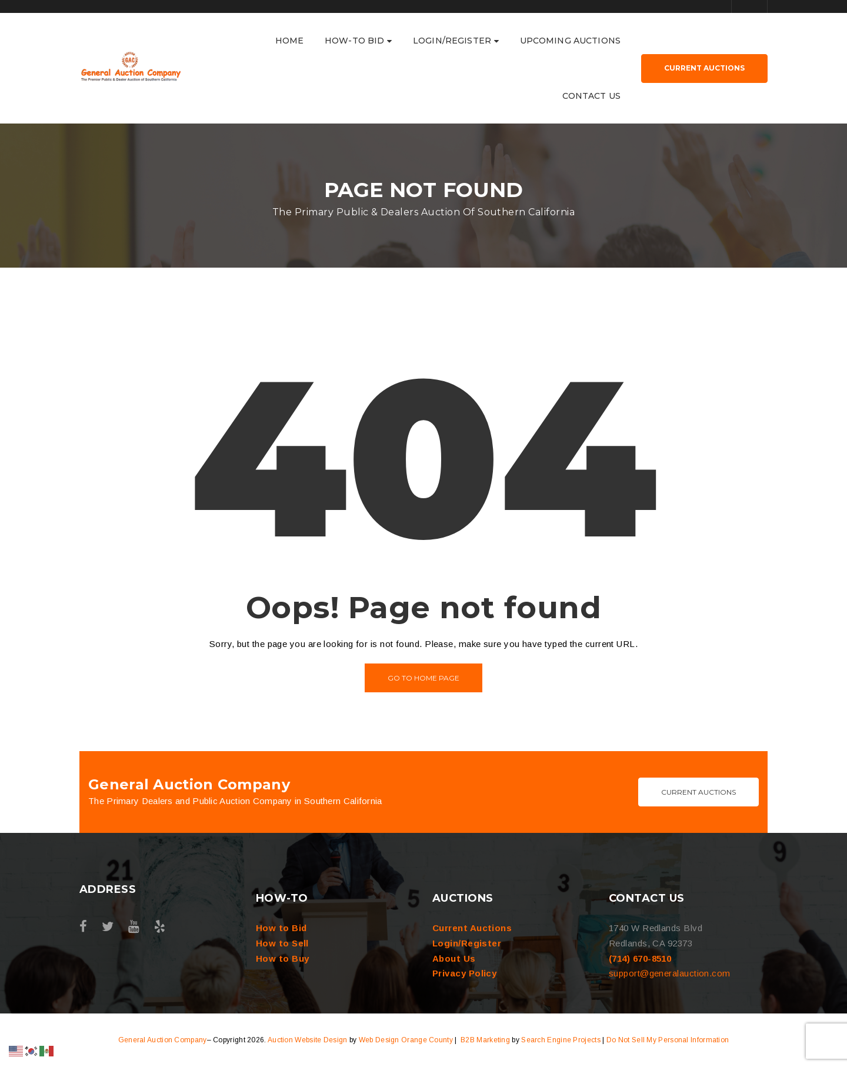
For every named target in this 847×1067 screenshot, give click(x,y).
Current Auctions (698, 792)
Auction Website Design (308, 1040)
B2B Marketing (485, 1040)
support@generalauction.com (670, 973)
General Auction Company (162, 1040)
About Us (454, 958)
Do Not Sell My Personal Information (667, 1040)
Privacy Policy (464, 973)
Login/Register (466, 943)
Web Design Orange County (406, 1040)
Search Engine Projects (561, 1040)
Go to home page (423, 677)
